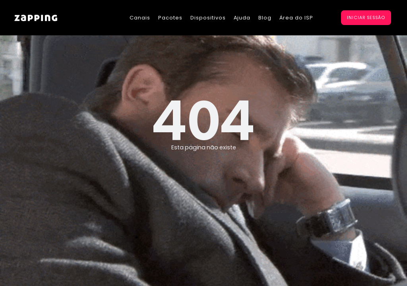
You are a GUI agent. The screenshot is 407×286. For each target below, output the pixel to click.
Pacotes (170, 17)
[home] (36, 17)
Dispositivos (208, 17)
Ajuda (242, 17)
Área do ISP (296, 17)
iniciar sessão (366, 17)
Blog (264, 17)
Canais (140, 17)
